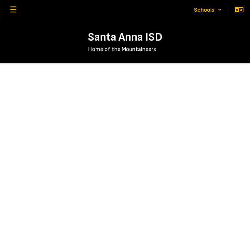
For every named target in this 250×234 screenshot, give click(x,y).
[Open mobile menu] (13, 10)
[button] (208, 10)
